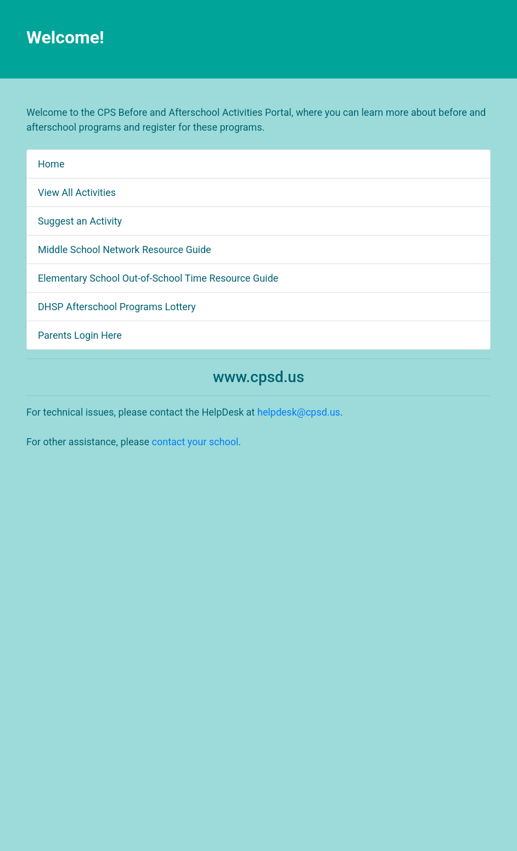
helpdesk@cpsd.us (298, 412)
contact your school (195, 441)
